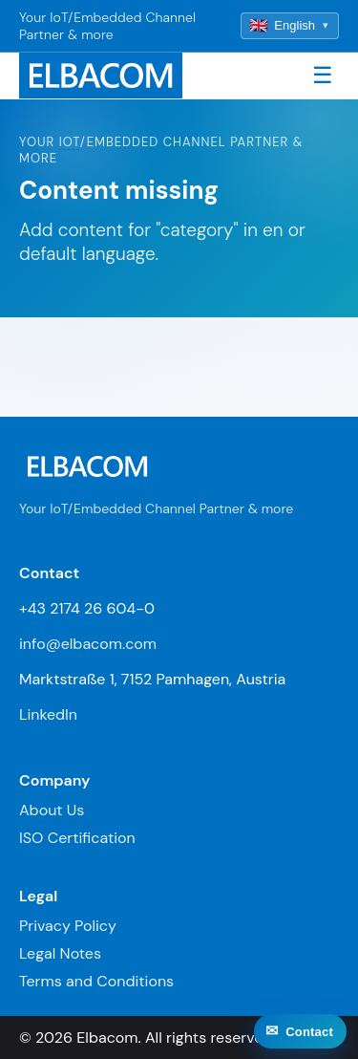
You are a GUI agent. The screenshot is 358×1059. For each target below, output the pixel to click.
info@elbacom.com (88, 644)
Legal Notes (60, 953)
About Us (51, 810)
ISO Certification (77, 838)
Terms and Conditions (96, 981)
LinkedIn (48, 714)
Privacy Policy (67, 926)
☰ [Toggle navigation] (322, 75)
